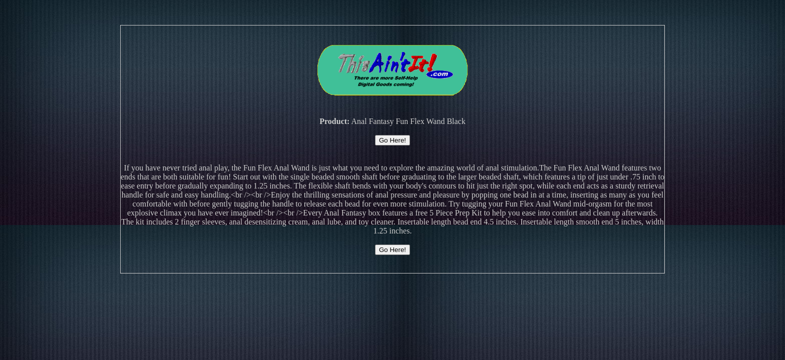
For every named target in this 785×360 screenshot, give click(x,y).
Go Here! (392, 140)
